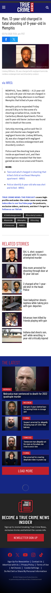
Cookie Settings (31, 567)
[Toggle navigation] (4, 7)
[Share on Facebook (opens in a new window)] (6, 39)
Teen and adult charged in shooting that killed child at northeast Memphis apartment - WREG (26, 175)
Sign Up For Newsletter (18, 561)
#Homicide (8, 220)
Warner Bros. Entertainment (32, 579)
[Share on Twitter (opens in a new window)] (14, 39)
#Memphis (21, 220)
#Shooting (34, 220)
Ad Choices (16, 567)
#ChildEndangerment (12, 215)
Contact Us (37, 561)
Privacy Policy (27, 564)
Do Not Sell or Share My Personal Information (25, 571)
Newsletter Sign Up (25, 538)
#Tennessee (9, 225)
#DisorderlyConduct (34, 215)
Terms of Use (43, 564)
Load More (25, 470)
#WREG (22, 225)
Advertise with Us (10, 564)
